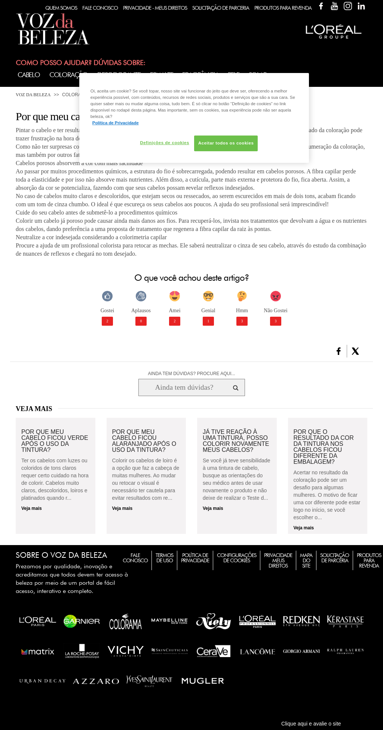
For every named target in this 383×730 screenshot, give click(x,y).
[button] (338, 351)
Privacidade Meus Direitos (278, 560)
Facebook (321, 6)
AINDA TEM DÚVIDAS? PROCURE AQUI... (191, 373)
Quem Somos (61, 8)
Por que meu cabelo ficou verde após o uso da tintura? (54, 441)
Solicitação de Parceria (220, 8)
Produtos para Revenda (369, 560)
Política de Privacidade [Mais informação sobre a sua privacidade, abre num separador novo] (115, 123)
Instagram (348, 6)
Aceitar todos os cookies (226, 143)
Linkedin (361, 6)
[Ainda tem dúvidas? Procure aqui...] (184, 387)
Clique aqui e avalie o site (311, 724)
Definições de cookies (164, 142)
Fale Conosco (100, 8)
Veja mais (31, 508)
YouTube (334, 6)
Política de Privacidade (195, 557)
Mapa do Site (306, 560)
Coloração (68, 75)
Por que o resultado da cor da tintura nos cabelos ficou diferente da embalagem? (324, 447)
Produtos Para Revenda (283, 8)
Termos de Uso (164, 557)
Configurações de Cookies (236, 557)
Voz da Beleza (33, 94)
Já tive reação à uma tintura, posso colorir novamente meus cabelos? (236, 441)
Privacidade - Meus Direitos (155, 8)
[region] (194, 118)
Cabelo (29, 75)
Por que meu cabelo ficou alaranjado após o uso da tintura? (144, 441)
